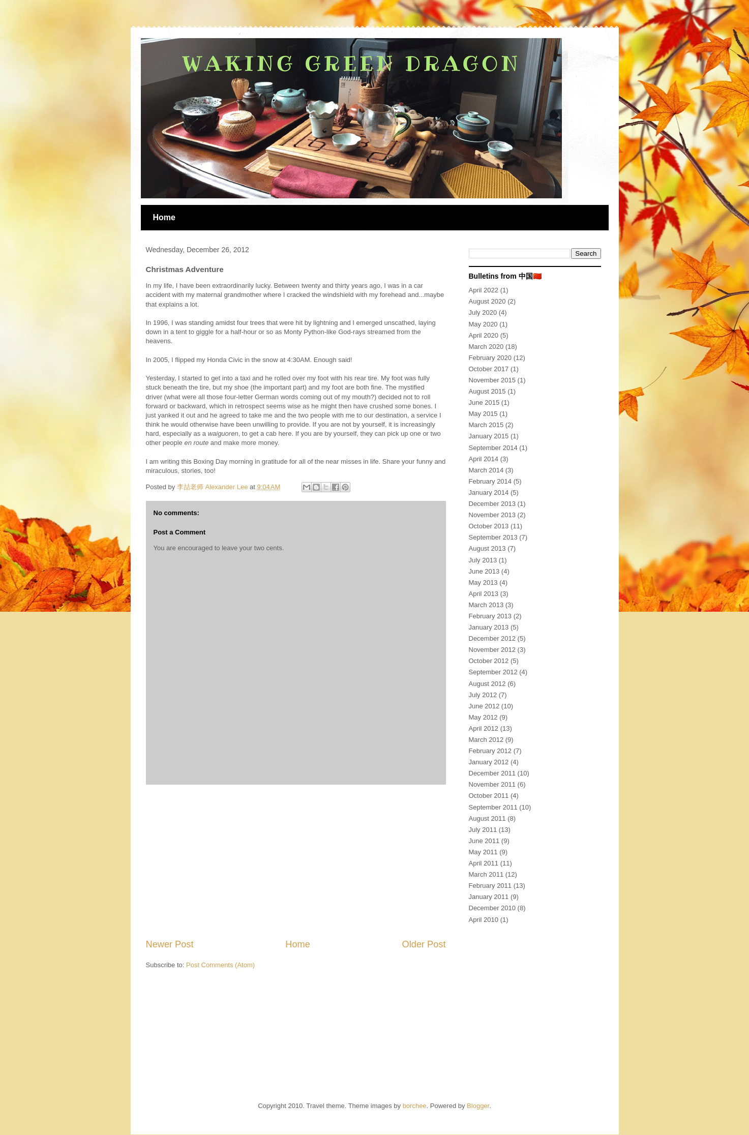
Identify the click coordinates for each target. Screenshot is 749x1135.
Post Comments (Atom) (220, 965)
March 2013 (486, 605)
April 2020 (484, 335)
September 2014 (493, 448)
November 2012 (492, 649)
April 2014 (484, 459)
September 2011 (493, 807)
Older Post (424, 944)
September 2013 (493, 537)
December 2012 (492, 638)
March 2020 (486, 346)
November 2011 (492, 784)
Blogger (478, 1106)
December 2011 (492, 773)
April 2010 (484, 919)
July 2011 (483, 829)
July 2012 (483, 695)
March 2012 (486, 739)
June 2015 (484, 402)
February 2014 (490, 481)
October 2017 (489, 369)
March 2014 (486, 470)
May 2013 (483, 582)
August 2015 (487, 391)
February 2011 (490, 885)
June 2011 (484, 841)
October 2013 (489, 526)
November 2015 (492, 380)
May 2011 (483, 852)
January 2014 (489, 492)
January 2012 (489, 762)
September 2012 (493, 672)
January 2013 (489, 627)
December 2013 (492, 503)
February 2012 (490, 751)
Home (164, 217)
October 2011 (489, 795)
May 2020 (483, 324)
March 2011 (486, 874)
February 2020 (490, 358)
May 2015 (483, 413)
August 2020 (487, 301)
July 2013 (483, 560)
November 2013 (492, 515)
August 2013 (487, 548)
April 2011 (484, 863)
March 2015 (486, 425)
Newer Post (170, 944)
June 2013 (484, 571)
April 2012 (484, 728)
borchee (415, 1106)
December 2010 (492, 908)
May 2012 (483, 717)
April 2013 (484, 594)
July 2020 (483, 312)
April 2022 (484, 290)
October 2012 (489, 661)
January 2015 (489, 436)
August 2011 (487, 818)
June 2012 (484, 706)
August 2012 (487, 684)
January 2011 (489, 897)
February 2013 (490, 616)
